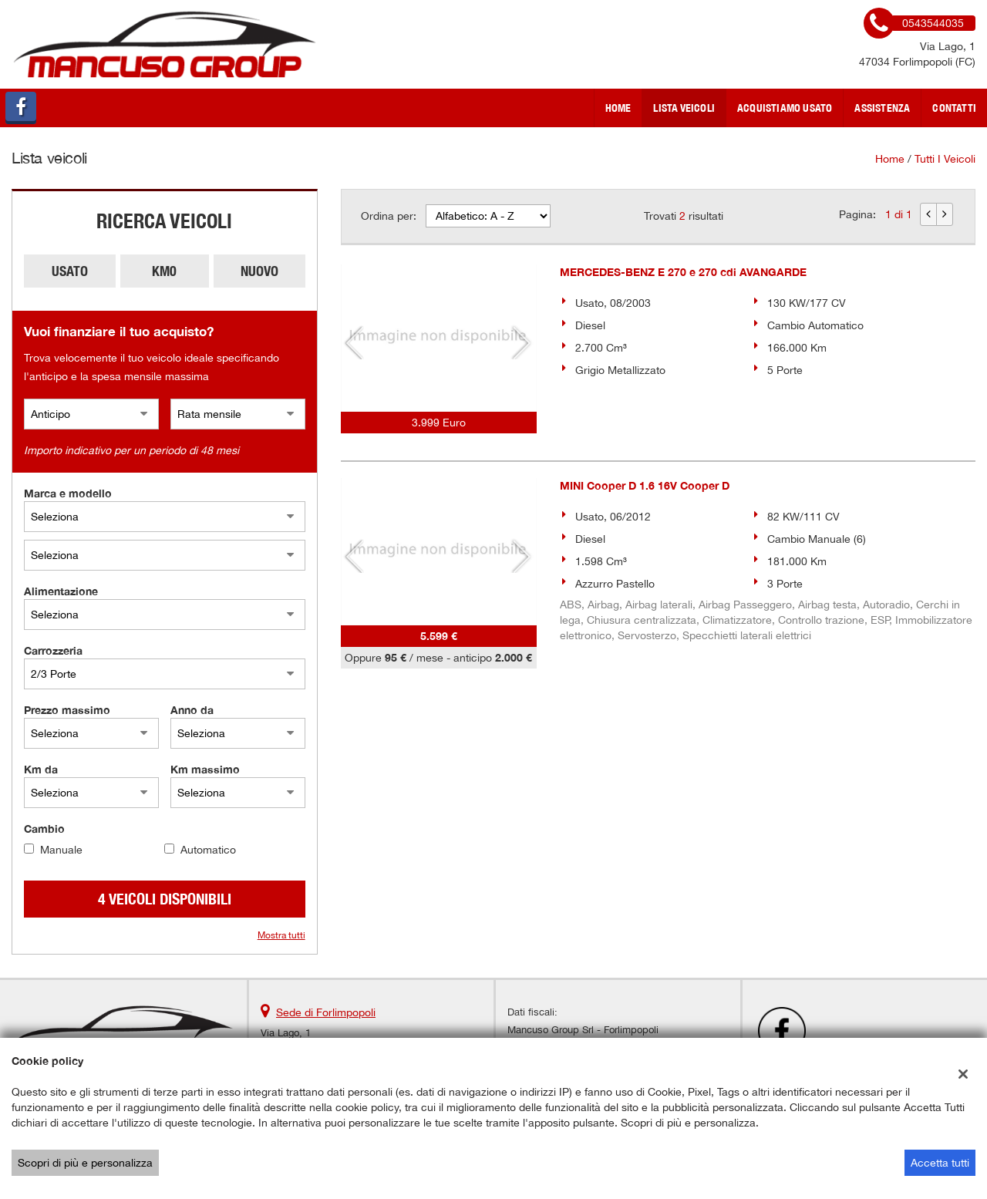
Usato (70, 271)
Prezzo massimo (67, 709)
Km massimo (205, 769)
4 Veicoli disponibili (164, 899)
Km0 (164, 271)
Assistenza (882, 108)
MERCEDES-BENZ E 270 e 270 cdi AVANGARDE (683, 271)
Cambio (44, 828)
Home (618, 108)
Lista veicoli (684, 108)
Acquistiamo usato (784, 108)
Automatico (208, 850)
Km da (41, 769)
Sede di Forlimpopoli (326, 1012)
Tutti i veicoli (945, 159)
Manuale (61, 850)
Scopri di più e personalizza (85, 1163)
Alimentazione (61, 591)
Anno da (192, 709)
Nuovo (259, 271)
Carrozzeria (53, 650)
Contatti (954, 108)
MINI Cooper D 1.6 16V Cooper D (644, 485)
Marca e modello (68, 493)
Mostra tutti (281, 935)
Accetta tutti (940, 1163)
